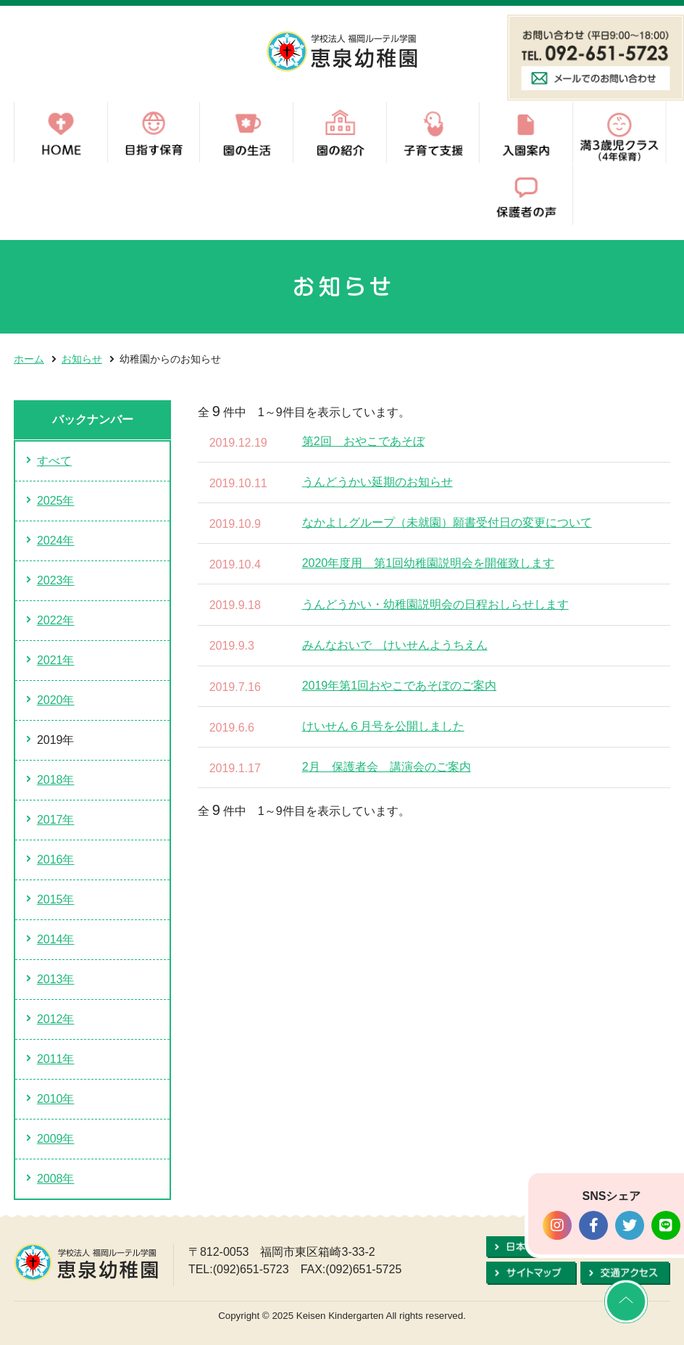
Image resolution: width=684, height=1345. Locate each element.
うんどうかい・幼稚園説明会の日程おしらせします (435, 604)
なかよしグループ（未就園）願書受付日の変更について (447, 522)
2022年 (56, 620)
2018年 (56, 780)
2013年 (56, 979)
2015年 (56, 899)
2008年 (56, 1178)
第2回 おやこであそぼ (363, 441)
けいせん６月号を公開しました (383, 726)
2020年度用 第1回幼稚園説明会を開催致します (428, 563)
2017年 (56, 820)
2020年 (56, 700)
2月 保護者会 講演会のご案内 (386, 767)
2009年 (56, 1139)
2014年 (56, 939)
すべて (54, 461)
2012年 (56, 1019)
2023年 (56, 580)
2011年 (56, 1059)
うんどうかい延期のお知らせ (377, 482)
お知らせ (82, 359)
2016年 (56, 859)
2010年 (56, 1099)
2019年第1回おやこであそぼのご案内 (399, 685)
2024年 (56, 540)
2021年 (56, 660)
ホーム (29, 359)
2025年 (56, 500)
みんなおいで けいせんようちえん (395, 645)
